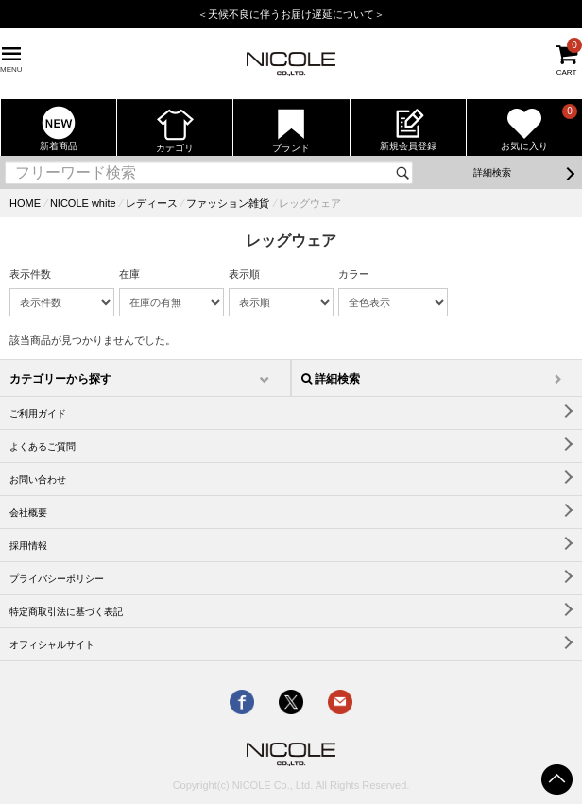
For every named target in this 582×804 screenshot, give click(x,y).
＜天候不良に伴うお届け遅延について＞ (291, 14)
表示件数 (30, 274)
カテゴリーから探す (60, 378)
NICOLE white (83, 203)
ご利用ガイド (37, 413)
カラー (353, 274)
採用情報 (28, 545)
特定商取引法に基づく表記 (66, 612)
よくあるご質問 (42, 446)
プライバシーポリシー (56, 578)
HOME (25, 203)
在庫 (129, 274)
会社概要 (28, 512)
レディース (152, 203)
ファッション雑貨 (227, 203)
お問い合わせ (37, 479)
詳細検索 (492, 172)
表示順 (244, 274)
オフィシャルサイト (51, 645)
